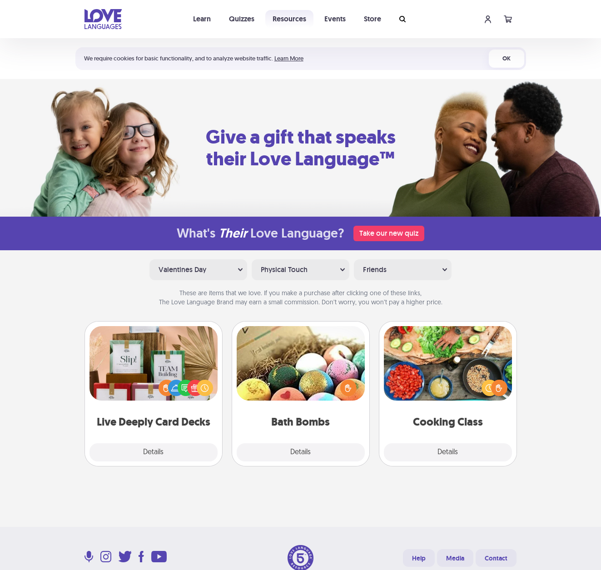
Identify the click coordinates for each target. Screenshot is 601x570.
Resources (289, 19)
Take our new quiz (388, 233)
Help (419, 558)
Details (153, 452)
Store (372, 19)
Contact (496, 558)
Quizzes (241, 19)
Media (455, 558)
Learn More (288, 58)
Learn (202, 19)
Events (335, 19)
